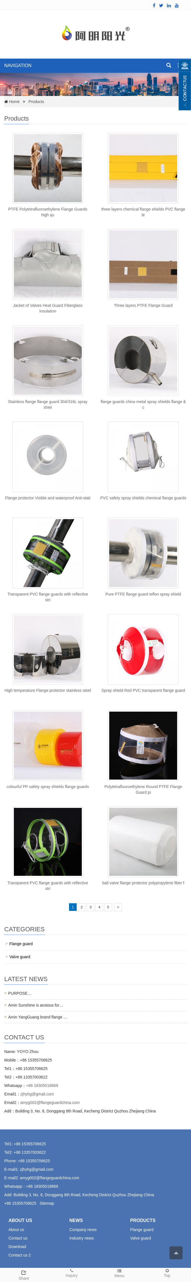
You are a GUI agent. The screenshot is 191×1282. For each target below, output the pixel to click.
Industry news (81, 1238)
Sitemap (47, 1203)
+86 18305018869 (42, 1085)
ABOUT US (20, 1220)
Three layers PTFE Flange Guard (143, 305)
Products (36, 101)
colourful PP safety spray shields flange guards (48, 786)
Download (17, 1246)
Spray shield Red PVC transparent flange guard (143, 690)
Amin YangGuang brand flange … (37, 1017)
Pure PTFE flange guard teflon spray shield (143, 594)
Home (14, 101)
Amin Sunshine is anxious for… (35, 1005)
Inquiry (72, 1273)
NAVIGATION (17, 65)
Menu (119, 1273)
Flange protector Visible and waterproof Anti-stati (48, 498)
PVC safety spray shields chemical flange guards (143, 498)
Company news (83, 1229)
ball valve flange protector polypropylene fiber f (143, 883)
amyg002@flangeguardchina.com (50, 1102)
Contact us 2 (19, 1255)
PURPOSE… (19, 993)
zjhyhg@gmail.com (37, 1094)
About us (16, 1229)
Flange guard (21, 943)
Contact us (17, 1238)
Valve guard (19, 956)
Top (167, 1273)
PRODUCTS (143, 1220)
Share (24, 1274)
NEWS (76, 1220)
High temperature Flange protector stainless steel (48, 690)
